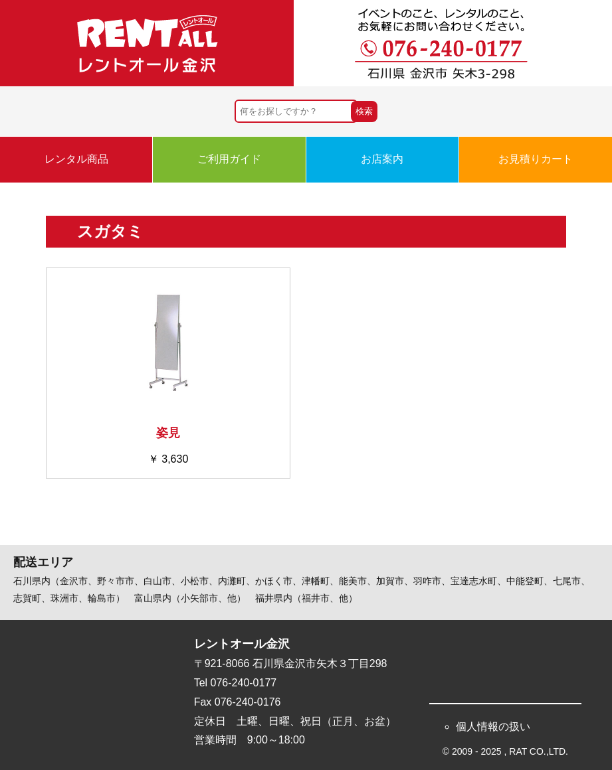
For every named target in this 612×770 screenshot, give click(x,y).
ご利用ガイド (229, 159)
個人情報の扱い (493, 726)
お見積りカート (535, 159)
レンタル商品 (76, 159)
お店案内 (382, 159)
